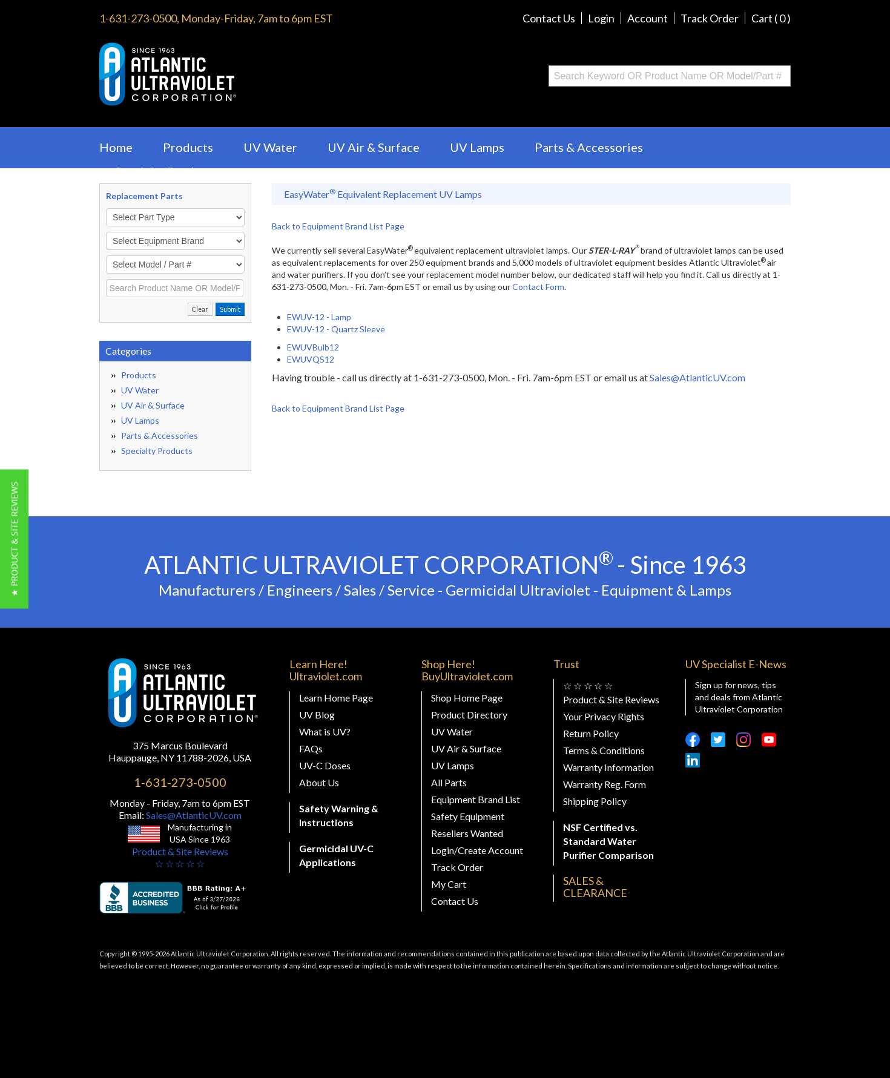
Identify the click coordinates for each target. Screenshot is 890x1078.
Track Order (710, 18)
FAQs (311, 748)
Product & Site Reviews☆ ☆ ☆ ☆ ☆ (180, 857)
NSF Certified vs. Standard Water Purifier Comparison (608, 841)
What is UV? (325, 731)
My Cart (448, 884)
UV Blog (317, 714)
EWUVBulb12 (313, 347)
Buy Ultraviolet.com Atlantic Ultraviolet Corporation (216, 74)
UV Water (270, 147)
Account (647, 18)
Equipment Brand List (475, 799)
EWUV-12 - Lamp (319, 317)
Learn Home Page (336, 697)
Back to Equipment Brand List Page (338, 226)
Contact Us (548, 18)
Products (188, 147)
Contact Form (538, 286)
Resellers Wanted (467, 833)
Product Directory (469, 714)
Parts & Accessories (589, 147)
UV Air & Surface (374, 147)
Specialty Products (165, 171)
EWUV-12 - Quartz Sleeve (336, 329)
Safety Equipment (467, 816)
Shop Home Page (467, 697)
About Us (319, 782)
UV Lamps (477, 147)
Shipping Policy (595, 801)
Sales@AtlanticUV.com (697, 377)
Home (116, 147)
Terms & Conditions (604, 750)
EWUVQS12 (310, 359)
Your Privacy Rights (603, 716)
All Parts (449, 782)
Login (601, 18)
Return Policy (591, 733)
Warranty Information (608, 767)
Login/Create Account (477, 850)
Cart (771, 18)
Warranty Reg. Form (604, 784)
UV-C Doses (325, 765)
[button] (14, 539)
